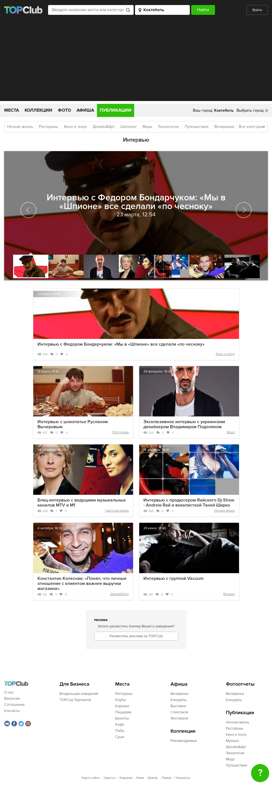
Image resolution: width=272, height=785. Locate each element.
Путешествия (197, 126)
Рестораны (48, 126)
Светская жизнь (117, 511)
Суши (119, 737)
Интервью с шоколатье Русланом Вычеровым (72, 424)
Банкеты (122, 718)
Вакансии (12, 698)
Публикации (115, 110)
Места (11, 110)
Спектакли (179, 712)
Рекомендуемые (184, 741)
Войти (257, 10)
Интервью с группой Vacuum (173, 578)
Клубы (120, 700)
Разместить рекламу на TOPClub (136, 636)
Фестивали (179, 718)
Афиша (85, 110)
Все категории (252, 126)
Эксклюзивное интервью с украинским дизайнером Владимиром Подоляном (184, 424)
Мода (147, 126)
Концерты (178, 700)
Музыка (229, 594)
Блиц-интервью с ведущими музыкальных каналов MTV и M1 (81, 503)
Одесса (109, 778)
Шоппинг (128, 126)
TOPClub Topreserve (75, 700)
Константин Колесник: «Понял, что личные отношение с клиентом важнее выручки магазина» (82, 583)
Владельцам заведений (79, 694)
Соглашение (14, 704)
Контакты (12, 711)
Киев (140, 778)
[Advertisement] (136, 62)
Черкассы (182, 778)
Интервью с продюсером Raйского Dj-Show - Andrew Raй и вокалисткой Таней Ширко (188, 503)
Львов (166, 778)
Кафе (119, 724)
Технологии (168, 126)
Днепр (153, 778)
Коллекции (38, 110)
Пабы (119, 730)
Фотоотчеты (240, 684)
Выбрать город (250, 110)
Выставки (178, 706)
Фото (64, 110)
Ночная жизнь (20, 126)
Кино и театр (75, 126)
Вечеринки (224, 126)
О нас (8, 692)
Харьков (125, 778)
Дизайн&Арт (104, 126)
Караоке (122, 706)
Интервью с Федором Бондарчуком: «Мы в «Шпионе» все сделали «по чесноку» (121, 344)
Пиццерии (123, 712)
